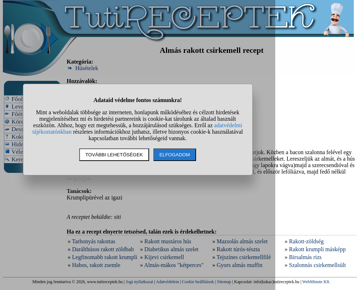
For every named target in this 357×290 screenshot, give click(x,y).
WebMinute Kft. (316, 281)
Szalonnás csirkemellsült (317, 265)
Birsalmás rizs (305, 257)
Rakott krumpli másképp (317, 249)
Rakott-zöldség (306, 241)
